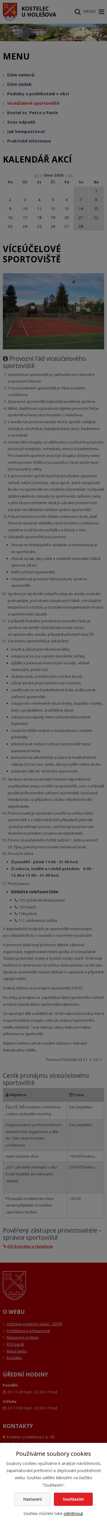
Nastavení (32, 1499)
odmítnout (73, 1513)
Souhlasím (73, 1499)
